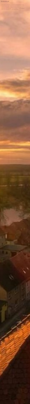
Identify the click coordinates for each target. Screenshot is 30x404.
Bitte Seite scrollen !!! (15, 8)
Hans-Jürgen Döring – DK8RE (5, 1)
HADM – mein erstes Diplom (15, 9)
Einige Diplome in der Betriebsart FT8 (6, 9)
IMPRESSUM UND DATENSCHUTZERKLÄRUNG (6, 8)
